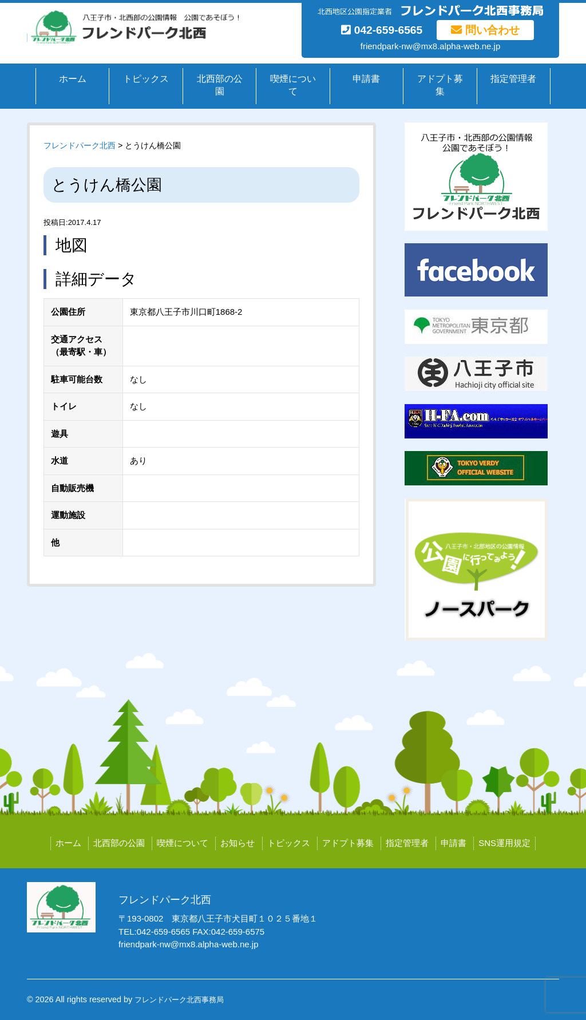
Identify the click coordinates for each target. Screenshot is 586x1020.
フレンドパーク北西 (79, 145)
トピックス (146, 79)
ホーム (72, 79)
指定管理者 (513, 79)
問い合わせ (485, 30)
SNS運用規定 (504, 843)
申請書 (366, 79)
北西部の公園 (220, 85)
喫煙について (293, 85)
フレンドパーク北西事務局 (179, 999)
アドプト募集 (440, 85)
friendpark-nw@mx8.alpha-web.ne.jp (431, 46)
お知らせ (237, 843)
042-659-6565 (381, 30)
